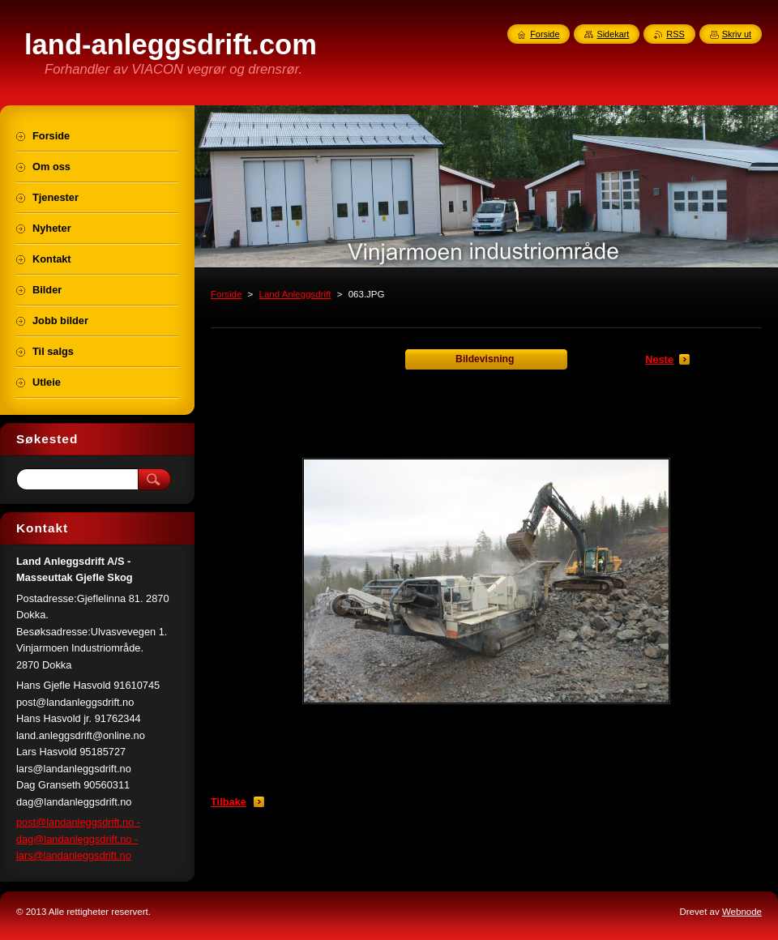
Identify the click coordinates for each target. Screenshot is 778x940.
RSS (675, 34)
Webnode (742, 911)
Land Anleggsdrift (295, 294)
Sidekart (612, 34)
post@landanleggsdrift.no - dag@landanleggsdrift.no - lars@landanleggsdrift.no (78, 838)
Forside (226, 294)
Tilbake (228, 802)
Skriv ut (736, 34)
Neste (659, 359)
